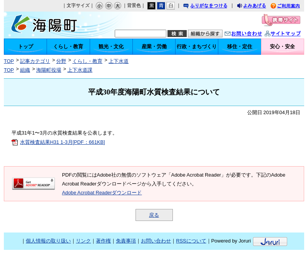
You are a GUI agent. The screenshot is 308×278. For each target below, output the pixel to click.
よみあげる (258, 7)
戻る (154, 215)
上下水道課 (79, 70)
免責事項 (126, 241)
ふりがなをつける (212, 7)
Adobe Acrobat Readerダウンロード (102, 192)
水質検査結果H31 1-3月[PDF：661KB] (62, 142)
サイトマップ (290, 34)
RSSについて (191, 241)
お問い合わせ (251, 34)
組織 (25, 70)
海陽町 (47, 25)
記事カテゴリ (35, 61)
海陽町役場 (48, 70)
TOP (9, 61)
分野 (61, 61)
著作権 (103, 241)
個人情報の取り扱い (48, 241)
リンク (83, 241)
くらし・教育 (87, 61)
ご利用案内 (291, 7)
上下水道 (119, 61)
